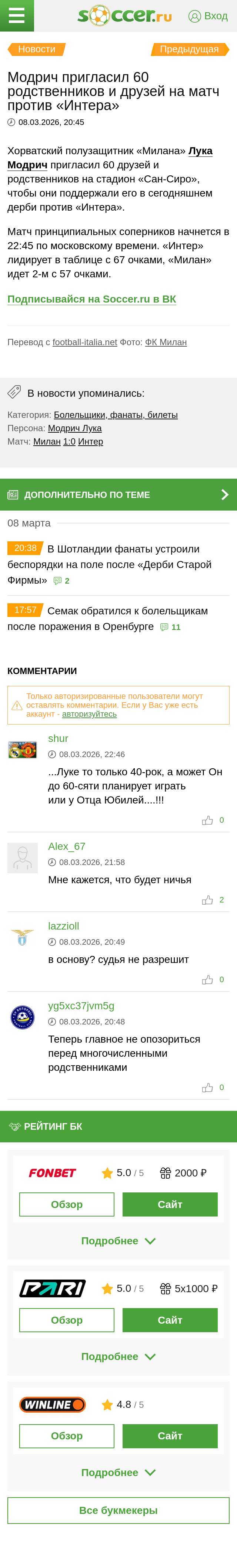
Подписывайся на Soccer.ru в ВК (91, 299)
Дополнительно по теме (87, 495)
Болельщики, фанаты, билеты (116, 415)
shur (58, 738)
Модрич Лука (75, 428)
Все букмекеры (118, 1510)
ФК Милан (166, 342)
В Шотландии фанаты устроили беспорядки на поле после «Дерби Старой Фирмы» (109, 564)
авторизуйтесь (89, 714)
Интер (90, 441)
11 (175, 627)
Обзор (67, 1204)
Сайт (170, 1204)
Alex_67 (67, 846)
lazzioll (63, 926)
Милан (47, 441)
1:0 (69, 441)
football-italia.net (85, 342)
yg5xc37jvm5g (81, 1005)
